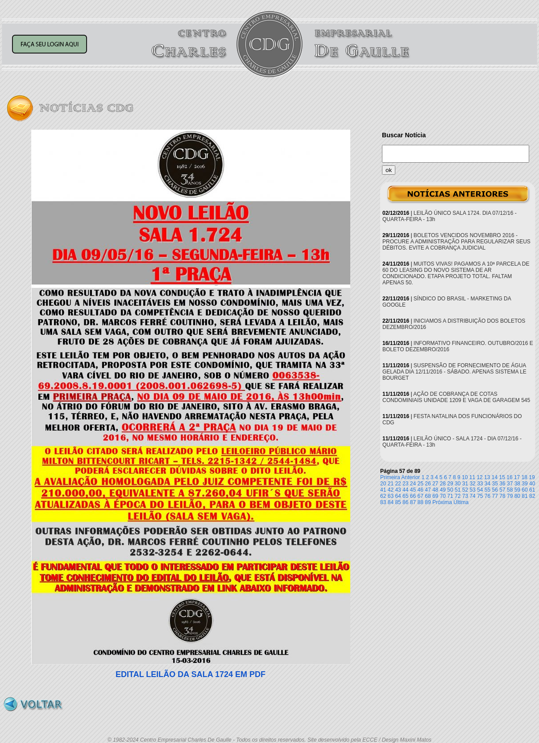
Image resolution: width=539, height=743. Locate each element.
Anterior (410, 477)
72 (457, 496)
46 (420, 490)
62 (383, 496)
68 (428, 496)
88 (420, 502)
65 (405, 496)
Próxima (442, 502)
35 (495, 483)
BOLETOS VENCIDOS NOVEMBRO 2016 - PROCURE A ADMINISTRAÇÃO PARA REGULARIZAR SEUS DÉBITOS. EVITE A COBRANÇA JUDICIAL (456, 241)
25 (420, 483)
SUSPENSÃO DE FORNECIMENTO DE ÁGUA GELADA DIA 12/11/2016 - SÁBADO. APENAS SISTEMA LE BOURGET (454, 371)
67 (420, 496)
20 (383, 483)
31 (465, 483)
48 (435, 490)
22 (398, 483)
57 (502, 490)
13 (487, 477)
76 (487, 496)
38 (517, 483)
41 (383, 490)
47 (428, 490)
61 (532, 490)
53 (472, 490)
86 (405, 502)
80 (517, 496)
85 (398, 502)
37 (510, 483)
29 (450, 483)
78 (502, 496)
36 (502, 483)
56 (495, 490)
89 (428, 502)
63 (391, 496)
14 (495, 477)
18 (524, 477)
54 (480, 490)
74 (472, 496)
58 (510, 490)
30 (457, 483)
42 (391, 490)
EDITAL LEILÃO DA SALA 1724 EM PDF (190, 674)
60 (524, 490)
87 (413, 502)
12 (479, 477)
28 (443, 483)
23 (405, 483)
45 (413, 490)
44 (405, 490)
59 (517, 490)
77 (495, 496)
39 (524, 483)
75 (480, 496)
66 (413, 496)
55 (487, 490)
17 (517, 477)
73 (465, 496)
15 (502, 477)
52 (465, 490)
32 (472, 483)
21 (391, 483)
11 (472, 477)
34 (487, 483)
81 (524, 496)
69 (435, 496)
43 (398, 490)
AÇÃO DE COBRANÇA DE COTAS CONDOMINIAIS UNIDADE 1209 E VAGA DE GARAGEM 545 (456, 397)
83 (383, 502)
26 (428, 483)
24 (413, 483)
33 (480, 483)
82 (532, 496)
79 (510, 496)
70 (443, 496)
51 (457, 490)
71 (450, 496)
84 (391, 502)
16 (509, 477)
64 (398, 496)
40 (532, 483)
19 (532, 477)
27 (435, 483)
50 (450, 490)
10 (465, 477)
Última (461, 502)
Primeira (390, 477)
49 (443, 490)
